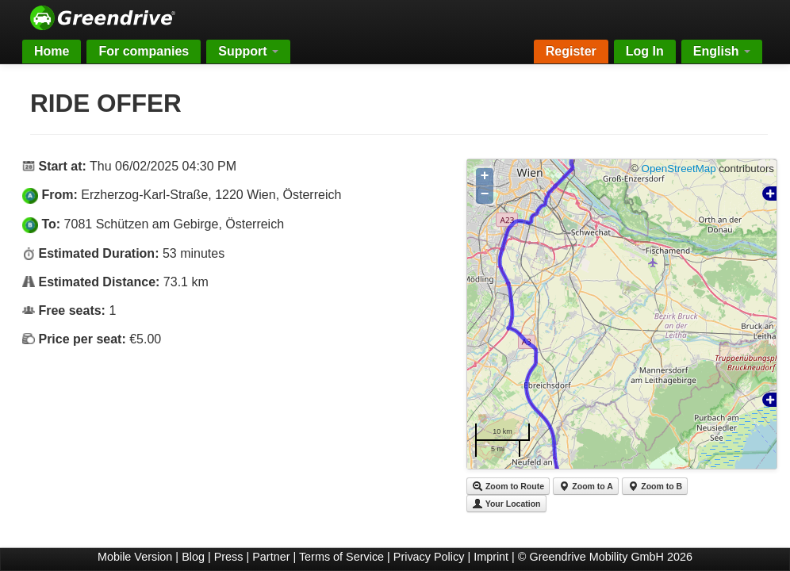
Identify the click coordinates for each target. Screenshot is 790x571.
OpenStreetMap (679, 168)
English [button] (721, 51)
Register (571, 51)
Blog (193, 556)
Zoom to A (585, 486)
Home (51, 51)
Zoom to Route (508, 486)
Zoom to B (654, 486)
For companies (143, 51)
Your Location (506, 503)
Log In (645, 51)
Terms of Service (341, 556)
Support (248, 51)
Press (229, 556)
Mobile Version (135, 556)
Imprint (491, 556)
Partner (271, 556)
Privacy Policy (429, 556)
